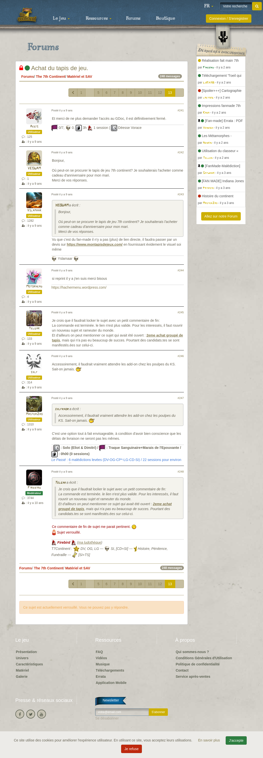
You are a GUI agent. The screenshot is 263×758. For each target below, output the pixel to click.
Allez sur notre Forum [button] (221, 216)
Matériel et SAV (79, 77)
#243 (181, 194)
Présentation (26, 652)
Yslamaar (34, 210)
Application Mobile (111, 683)
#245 (181, 312)
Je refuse (131, 749)
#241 (181, 110)
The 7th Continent (50, 77)
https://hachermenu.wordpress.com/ (79, 287)
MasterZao (34, 414)
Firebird (34, 488)
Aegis (34, 126)
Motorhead (34, 286)
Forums (133, 18)
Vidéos (101, 658)
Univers (22, 658)
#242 (181, 152)
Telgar (34, 328)
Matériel (22, 670)
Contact (182, 670)
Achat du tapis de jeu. (53, 68)
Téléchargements (110, 670)
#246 (181, 356)
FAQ (99, 652)
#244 (181, 270)
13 (170, 93)
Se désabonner (107, 718)
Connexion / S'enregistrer (228, 18)
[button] (208, 6)
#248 (181, 471)
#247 (181, 398)
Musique (103, 664)
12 (160, 93)
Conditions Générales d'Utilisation (204, 658)
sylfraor (61, 409)
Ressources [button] (98, 18)
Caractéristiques (29, 664)
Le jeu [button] (61, 18)
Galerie (21, 676)
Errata (101, 676)
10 (140, 93)
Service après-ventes (193, 676)
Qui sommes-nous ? (192, 652)
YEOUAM (34, 168)
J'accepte (236, 740)
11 (150, 93)
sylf (34, 372)
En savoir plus (209, 740)
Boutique (165, 18)
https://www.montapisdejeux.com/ (95, 244)
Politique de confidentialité (198, 664)
